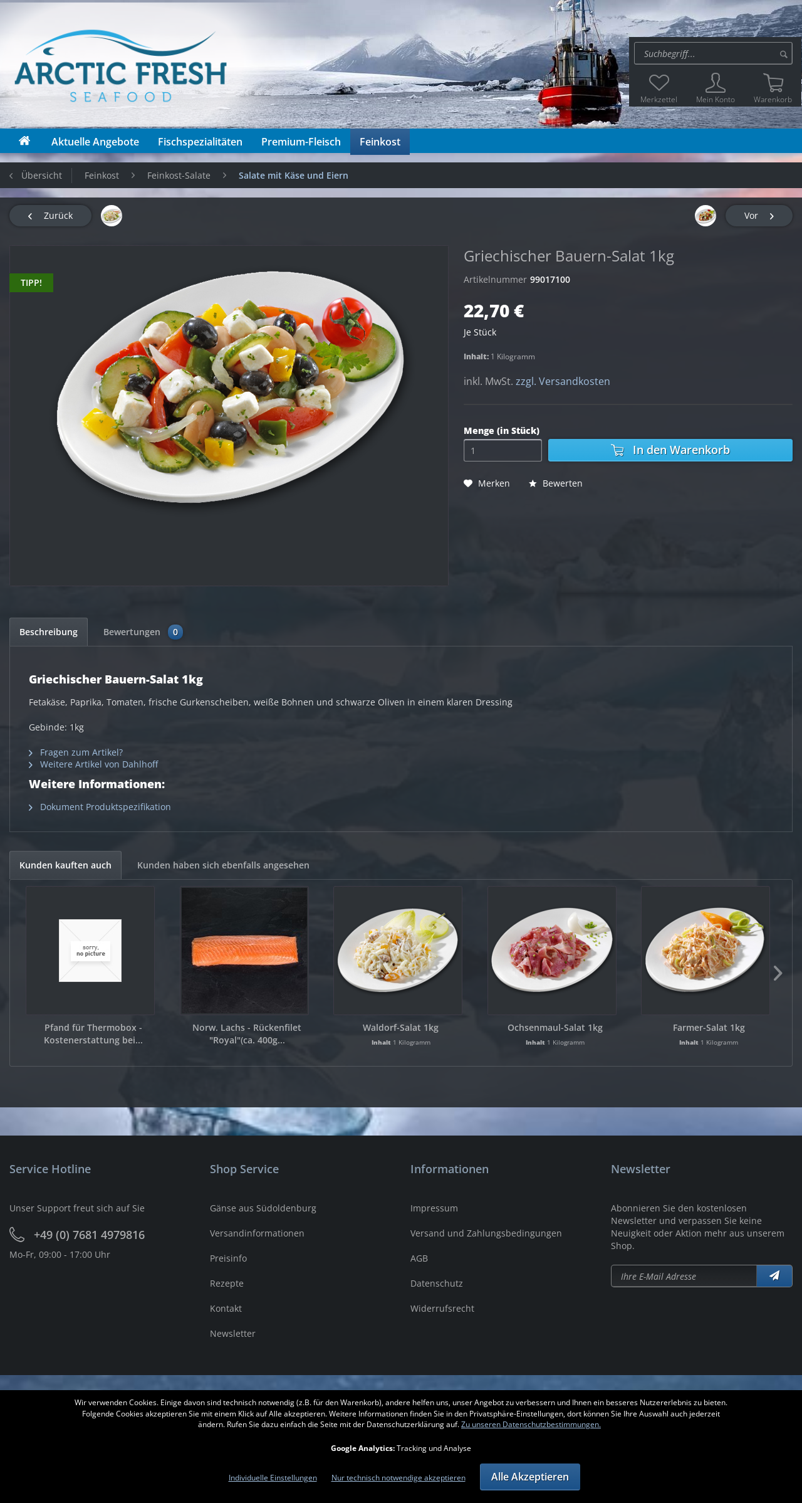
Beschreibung (48, 632)
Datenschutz (436, 1283)
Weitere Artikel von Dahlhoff (93, 764)
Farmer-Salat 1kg (709, 1027)
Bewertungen (143, 632)
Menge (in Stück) (501, 430)
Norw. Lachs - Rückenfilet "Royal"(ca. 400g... (246, 1033)
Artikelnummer (495, 279)
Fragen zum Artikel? (76, 752)
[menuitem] (715, 53)
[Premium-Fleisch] (301, 142)
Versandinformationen (257, 1233)
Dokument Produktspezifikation (100, 807)
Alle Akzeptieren (530, 1477)
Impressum (434, 1208)
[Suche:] (713, 53)
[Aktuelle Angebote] (95, 142)
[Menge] (503, 450)
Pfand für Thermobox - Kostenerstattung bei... (93, 1033)
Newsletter (233, 1333)
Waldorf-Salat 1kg (401, 1027)
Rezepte (227, 1283)
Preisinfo (228, 1258)
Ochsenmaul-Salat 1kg (555, 1027)
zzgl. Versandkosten (563, 381)
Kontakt (226, 1308)
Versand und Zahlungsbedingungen (486, 1233)
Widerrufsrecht (442, 1308)
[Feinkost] (380, 142)
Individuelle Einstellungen (273, 1477)
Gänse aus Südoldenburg (263, 1208)
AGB (419, 1258)
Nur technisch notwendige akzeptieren (398, 1477)
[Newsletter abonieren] (684, 1276)
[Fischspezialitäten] (200, 142)
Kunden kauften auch (65, 865)
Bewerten (556, 483)
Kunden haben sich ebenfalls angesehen (223, 865)
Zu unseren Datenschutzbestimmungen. (531, 1424)
